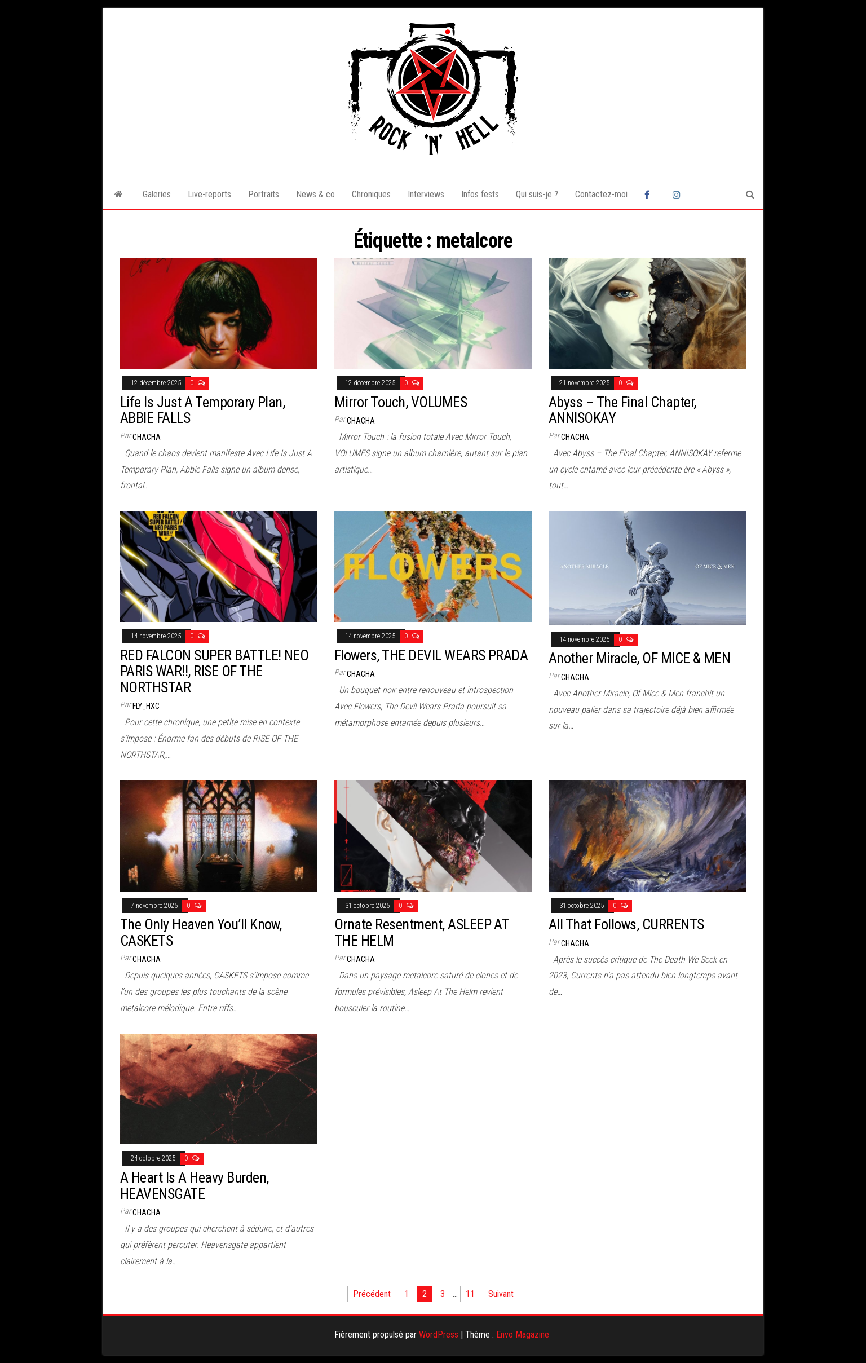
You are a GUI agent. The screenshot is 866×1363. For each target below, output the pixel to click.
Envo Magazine (522, 1334)
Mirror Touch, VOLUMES (400, 402)
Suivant (501, 1294)
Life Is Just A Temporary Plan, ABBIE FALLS (202, 410)
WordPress (438, 1334)
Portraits (263, 194)
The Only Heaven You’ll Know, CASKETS (200, 932)
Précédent (372, 1294)
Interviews (426, 194)
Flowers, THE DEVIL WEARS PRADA (431, 655)
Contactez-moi (601, 194)
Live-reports (209, 194)
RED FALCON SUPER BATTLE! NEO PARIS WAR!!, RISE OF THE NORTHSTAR (214, 671)
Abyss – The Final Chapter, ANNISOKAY (622, 410)
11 (470, 1294)
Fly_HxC (146, 706)
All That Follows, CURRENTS (626, 924)
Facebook (650, 194)
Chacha (146, 437)
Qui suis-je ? (537, 194)
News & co (315, 194)
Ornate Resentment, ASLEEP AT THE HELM (421, 932)
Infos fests (480, 194)
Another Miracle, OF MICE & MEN (639, 658)
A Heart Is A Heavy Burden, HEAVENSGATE (194, 1185)
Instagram (678, 194)
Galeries (157, 194)
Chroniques (371, 194)
